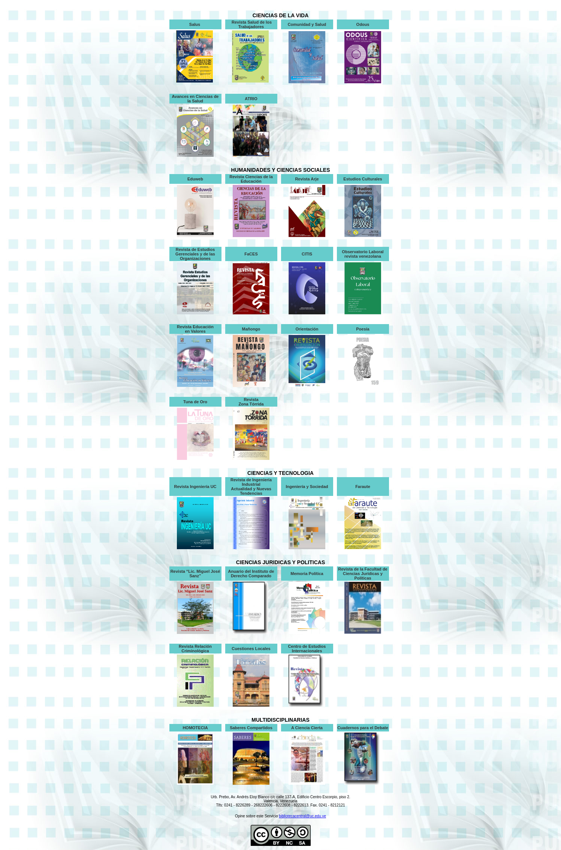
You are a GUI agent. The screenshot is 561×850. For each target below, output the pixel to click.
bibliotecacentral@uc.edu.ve (302, 816)
